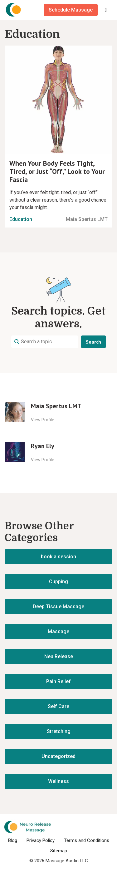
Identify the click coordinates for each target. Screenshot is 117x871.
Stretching (59, 731)
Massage (58, 631)
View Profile (42, 419)
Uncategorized (58, 756)
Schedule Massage (71, 10)
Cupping (58, 582)
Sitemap (58, 851)
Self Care (58, 706)
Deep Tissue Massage (58, 606)
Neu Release (58, 656)
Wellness (58, 781)
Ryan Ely (42, 446)
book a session (58, 557)
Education (20, 219)
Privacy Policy (41, 840)
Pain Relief (58, 681)
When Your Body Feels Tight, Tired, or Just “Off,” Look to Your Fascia (57, 171)
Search (93, 342)
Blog (12, 840)
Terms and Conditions (86, 840)
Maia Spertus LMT (87, 219)
